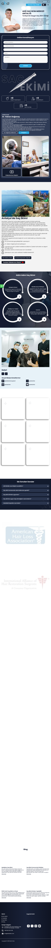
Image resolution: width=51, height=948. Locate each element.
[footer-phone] (13, 930)
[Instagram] (13, 384)
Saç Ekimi (4, 920)
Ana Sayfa (4, 916)
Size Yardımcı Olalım (7, 257)
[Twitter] (37, 381)
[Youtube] (37, 384)
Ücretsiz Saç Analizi (33, 5)
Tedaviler (4, 918)
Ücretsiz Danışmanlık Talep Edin (22, 257)
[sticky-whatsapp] (1, 286)
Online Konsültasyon (28, 28)
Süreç (3, 922)
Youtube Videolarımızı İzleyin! (13, 262)
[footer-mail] (13, 934)
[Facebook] (13, 381)
